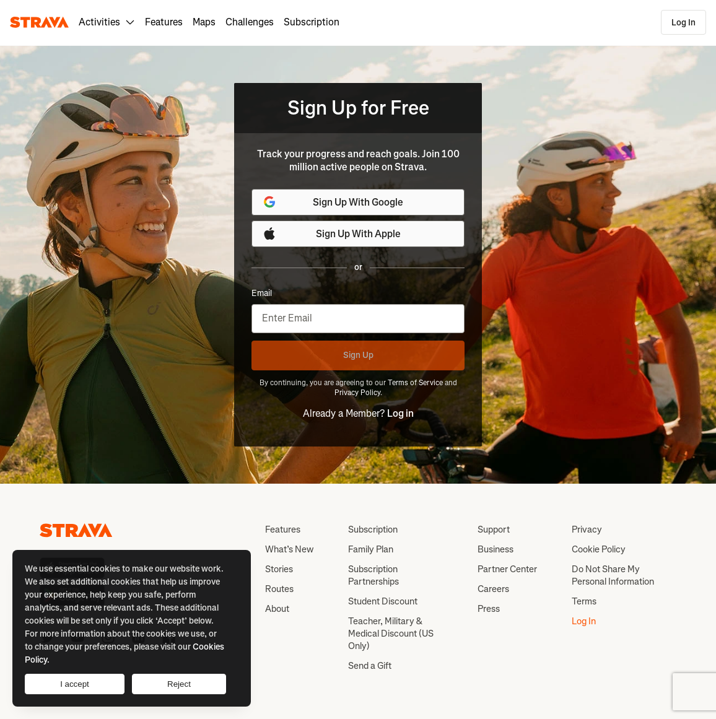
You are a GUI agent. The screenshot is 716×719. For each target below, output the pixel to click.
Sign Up (358, 355)
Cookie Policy (599, 549)
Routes (279, 589)
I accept (74, 684)
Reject (179, 684)
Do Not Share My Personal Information (613, 575)
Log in (400, 413)
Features (164, 21)
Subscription (311, 21)
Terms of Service (415, 383)
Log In (683, 22)
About (277, 609)
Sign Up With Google (332, 201)
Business (495, 549)
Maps (204, 21)
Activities (107, 21)
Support (494, 529)
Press (489, 609)
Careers (493, 589)
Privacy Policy (357, 393)
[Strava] (39, 22)
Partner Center (507, 569)
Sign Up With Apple (331, 233)
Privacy (587, 529)
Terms (584, 601)
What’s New (289, 549)
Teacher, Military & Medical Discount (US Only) (391, 633)
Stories (279, 569)
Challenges (249, 21)
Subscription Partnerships (373, 575)
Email (261, 293)
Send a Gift (369, 666)
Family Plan (370, 549)
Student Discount (382, 601)
